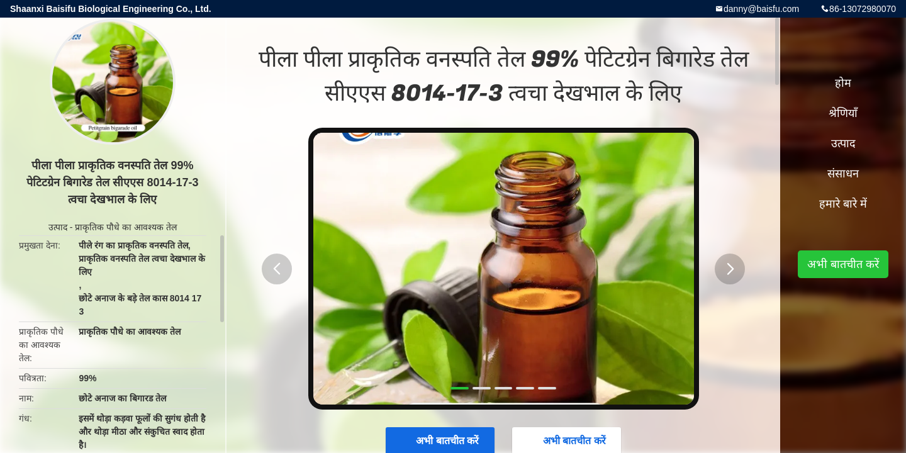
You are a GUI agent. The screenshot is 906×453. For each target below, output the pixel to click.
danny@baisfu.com (761, 9)
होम (843, 83)
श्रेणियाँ (843, 113)
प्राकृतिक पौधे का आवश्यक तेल (126, 227)
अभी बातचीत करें (843, 264)
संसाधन (843, 173)
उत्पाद (57, 227)
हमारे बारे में (843, 204)
